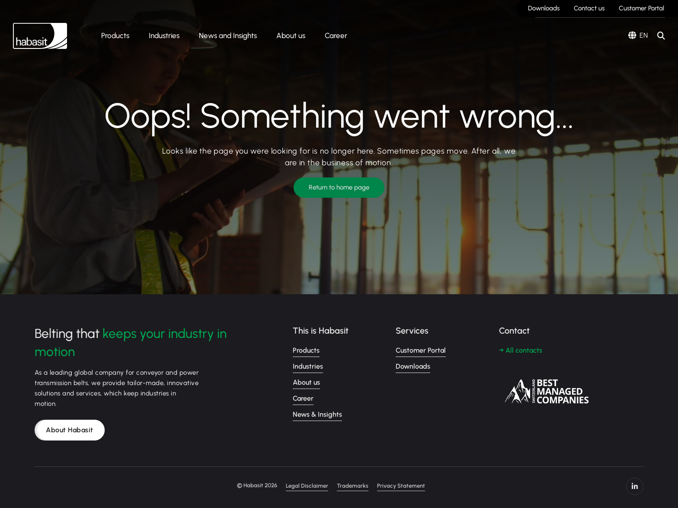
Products (115, 35)
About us (290, 35)
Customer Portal (641, 8)
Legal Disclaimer (307, 485)
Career (336, 35)
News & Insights (317, 414)
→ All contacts (520, 350)
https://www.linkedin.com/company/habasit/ (635, 486)
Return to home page (339, 187)
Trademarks (352, 485)
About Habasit (69, 430)
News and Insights (228, 35)
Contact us (589, 8)
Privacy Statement (401, 485)
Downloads (544, 8)
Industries (164, 35)
